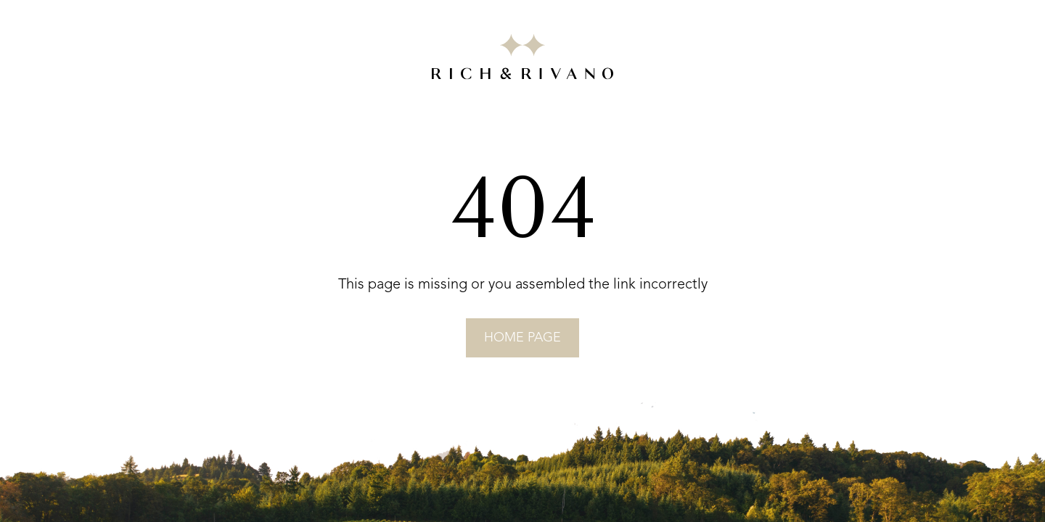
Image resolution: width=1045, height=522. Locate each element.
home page (522, 337)
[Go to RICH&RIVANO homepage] (522, 59)
